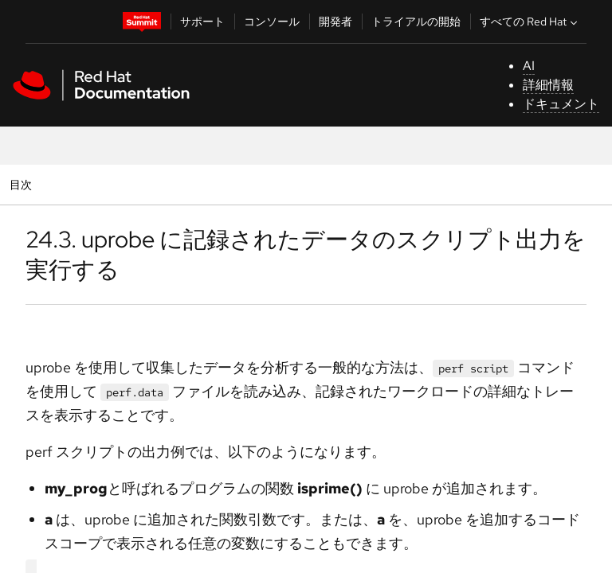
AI (529, 65)
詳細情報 (548, 84)
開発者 (335, 21)
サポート (202, 21)
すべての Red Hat (530, 21)
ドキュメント (561, 104)
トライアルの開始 (416, 21)
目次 (23, 184)
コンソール (272, 21)
